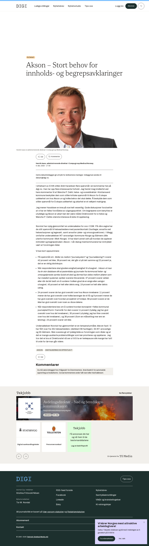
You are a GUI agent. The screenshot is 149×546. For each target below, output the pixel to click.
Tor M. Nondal (23, 502)
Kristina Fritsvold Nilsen (27, 493)
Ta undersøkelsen (106, 538)
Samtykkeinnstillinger (106, 495)
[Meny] (141, 6)
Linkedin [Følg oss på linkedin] (60, 500)
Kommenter (54, 157)
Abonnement (74, 520)
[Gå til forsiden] (21, 6)
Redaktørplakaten (76, 512)
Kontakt (74, 527)
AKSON (40, 350)
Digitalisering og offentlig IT (58, 350)
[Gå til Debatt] (30, 57)
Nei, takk (122, 538)
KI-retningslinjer (103, 504)
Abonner (130, 6)
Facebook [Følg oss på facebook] (61, 495)
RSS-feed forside (64, 490)
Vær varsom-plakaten (53, 512)
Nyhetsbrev (101, 490)
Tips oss (126, 479)
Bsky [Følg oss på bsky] (58, 504)
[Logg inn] (118, 6)
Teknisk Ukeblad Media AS (37, 537)
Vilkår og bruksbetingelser (108, 500)
